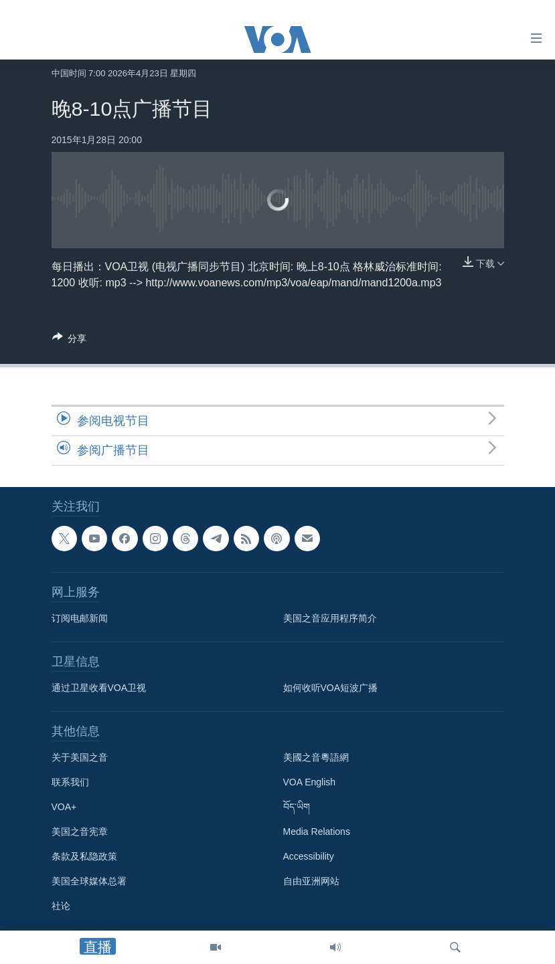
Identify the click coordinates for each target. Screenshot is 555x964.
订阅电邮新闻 (80, 618)
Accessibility (308, 856)
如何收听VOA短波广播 (330, 687)
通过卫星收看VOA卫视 (99, 687)
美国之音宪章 (80, 831)
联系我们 (70, 782)
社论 (61, 905)
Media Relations (316, 831)
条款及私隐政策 (84, 856)
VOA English (309, 782)
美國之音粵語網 (316, 757)
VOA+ (64, 806)
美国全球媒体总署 (89, 881)
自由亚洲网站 (311, 881)
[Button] (69, 340)
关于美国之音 (80, 757)
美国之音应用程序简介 (330, 618)
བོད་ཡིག (296, 806)
